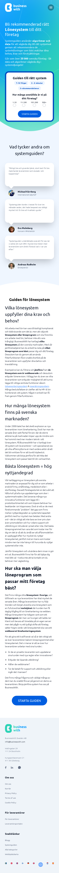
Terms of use (10, 798)
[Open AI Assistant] (19, 767)
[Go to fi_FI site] (23, 864)
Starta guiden (30, 114)
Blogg (7, 840)
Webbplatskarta (11, 854)
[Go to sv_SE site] (6, 864)
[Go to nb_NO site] (17, 864)
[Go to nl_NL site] (47, 864)
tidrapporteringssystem (16, 386)
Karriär (8, 788)
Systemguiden (11, 845)
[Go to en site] (40, 864)
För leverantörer (12, 819)
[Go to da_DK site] (11, 864)
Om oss (8, 784)
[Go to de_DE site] (28, 864)
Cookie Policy (10, 802)
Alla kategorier (11, 849)
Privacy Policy (11, 793)
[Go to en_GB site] (34, 864)
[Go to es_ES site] (53, 864)
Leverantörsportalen (14, 823)
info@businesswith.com (15, 741)
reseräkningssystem (39, 386)
